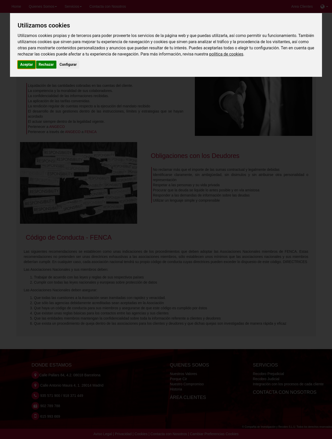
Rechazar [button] (46, 64)
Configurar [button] (68, 64)
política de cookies (226, 54)
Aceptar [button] (26, 64)
